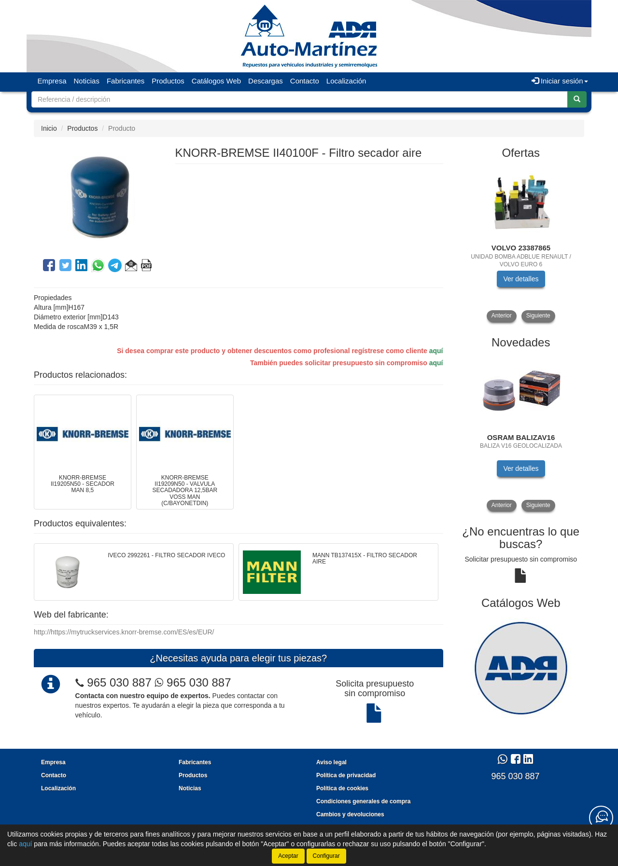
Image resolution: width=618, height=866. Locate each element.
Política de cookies (342, 788)
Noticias (86, 81)
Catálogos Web (216, 81)
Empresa (52, 81)
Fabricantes (125, 81)
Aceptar (288, 855)
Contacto (304, 81)
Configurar (326, 855)
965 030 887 (119, 682)
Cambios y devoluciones (350, 814)
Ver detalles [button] (520, 279)
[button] (131, 267)
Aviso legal (331, 762)
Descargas (265, 81)
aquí (436, 351)
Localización (346, 81)
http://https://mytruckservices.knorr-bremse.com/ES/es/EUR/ (124, 632)
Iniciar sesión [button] (560, 81)
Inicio (49, 128)
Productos (168, 81)
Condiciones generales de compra (363, 801)
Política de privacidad (346, 775)
